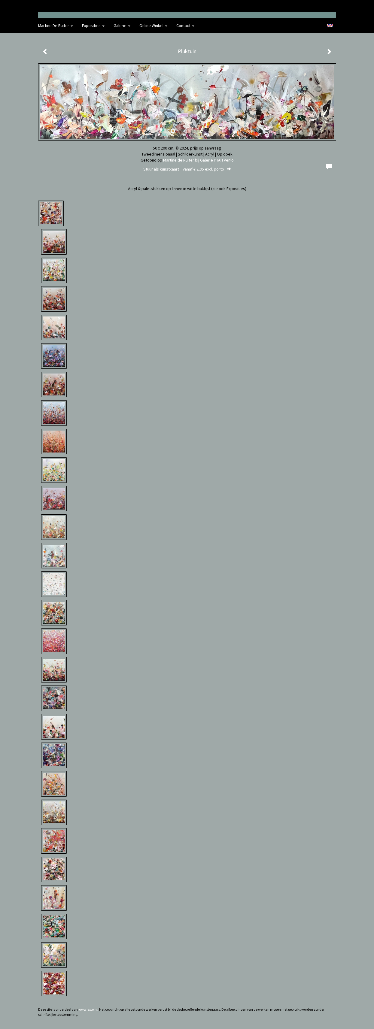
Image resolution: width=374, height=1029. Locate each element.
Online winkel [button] (153, 25)
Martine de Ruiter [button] (55, 25)
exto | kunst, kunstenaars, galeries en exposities (55, 6)
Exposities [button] (93, 25)
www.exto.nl (88, 1009)
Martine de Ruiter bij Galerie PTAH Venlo (198, 160)
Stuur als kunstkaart (187, 169)
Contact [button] (185, 25)
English (330, 26)
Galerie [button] (122, 25)
